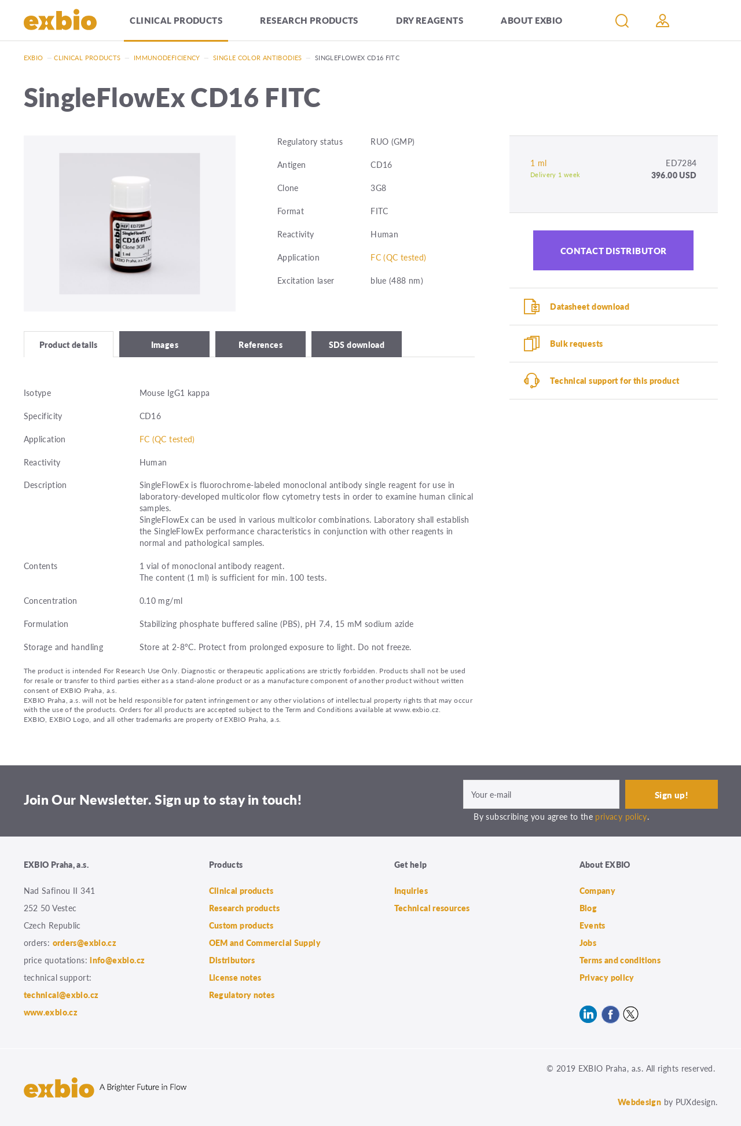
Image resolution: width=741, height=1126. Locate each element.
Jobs (588, 942)
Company (597, 890)
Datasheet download (589, 306)
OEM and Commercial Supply (265, 942)
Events (592, 925)
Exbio (33, 57)
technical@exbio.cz (61, 994)
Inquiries (411, 890)
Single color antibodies (257, 57)
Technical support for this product (614, 380)
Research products (309, 20)
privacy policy (621, 816)
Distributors (232, 960)
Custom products (241, 925)
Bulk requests (576, 343)
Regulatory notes (242, 994)
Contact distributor (613, 250)
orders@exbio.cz (85, 942)
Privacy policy (606, 977)
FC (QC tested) (398, 257)
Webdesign (639, 1101)
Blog (588, 908)
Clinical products (176, 20)
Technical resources (432, 908)
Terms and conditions (620, 960)
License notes (235, 977)
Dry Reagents (429, 20)
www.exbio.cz (51, 1012)
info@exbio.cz (117, 960)
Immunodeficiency (167, 57)
